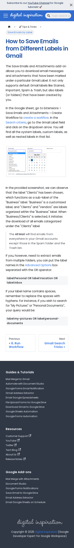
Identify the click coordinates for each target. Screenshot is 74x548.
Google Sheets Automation (22, 411)
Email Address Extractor (19, 497)
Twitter (11, 445)
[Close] (71, 5)
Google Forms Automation (21, 416)
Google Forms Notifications (22, 488)
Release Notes (16, 459)
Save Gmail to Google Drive (22, 492)
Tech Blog (13, 450)
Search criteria (16, 122)
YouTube (13, 440)
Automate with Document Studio (25, 383)
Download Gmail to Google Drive (25, 407)
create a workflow (36, 118)
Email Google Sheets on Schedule (25, 502)
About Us (13, 454)
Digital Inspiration (46, 532)
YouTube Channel (39, 3)
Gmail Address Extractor (20, 393)
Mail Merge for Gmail (18, 379)
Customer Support (18, 436)
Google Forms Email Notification (25, 388)
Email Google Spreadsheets (22, 397)
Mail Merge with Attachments (22, 479)
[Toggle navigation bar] (6, 15)
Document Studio (16, 483)
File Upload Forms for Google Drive (26, 402)
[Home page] (9, 27)
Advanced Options (38, 265)
